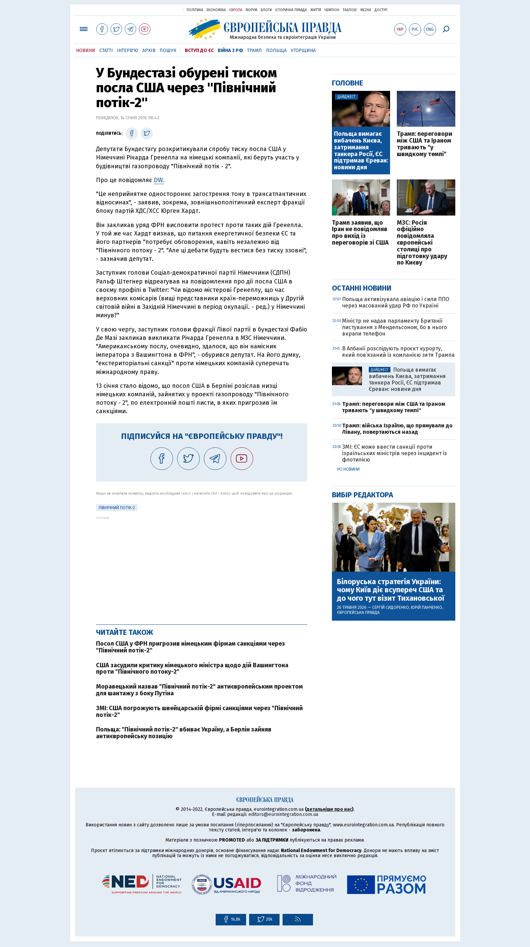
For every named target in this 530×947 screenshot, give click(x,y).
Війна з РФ (230, 50)
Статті (106, 50)
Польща (276, 50)
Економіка (216, 10)
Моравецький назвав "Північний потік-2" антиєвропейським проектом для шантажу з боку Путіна (199, 690)
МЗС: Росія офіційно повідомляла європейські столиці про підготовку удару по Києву (422, 243)
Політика (195, 10)
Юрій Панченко (426, 607)
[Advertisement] (201, 567)
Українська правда (161, 9)
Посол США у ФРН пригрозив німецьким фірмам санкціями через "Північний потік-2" (190, 647)
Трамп (254, 50)
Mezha (365, 10)
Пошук (168, 50)
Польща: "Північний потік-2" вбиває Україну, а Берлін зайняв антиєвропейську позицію (183, 733)
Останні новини (361, 288)
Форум (251, 10)
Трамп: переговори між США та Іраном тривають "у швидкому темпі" (424, 144)
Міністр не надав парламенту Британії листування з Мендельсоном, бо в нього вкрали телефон (394, 327)
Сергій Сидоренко (390, 607)
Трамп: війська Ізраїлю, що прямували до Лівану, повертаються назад (397, 428)
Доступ (381, 10)
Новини (85, 50)
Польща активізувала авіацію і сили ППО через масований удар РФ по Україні (395, 302)
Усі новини (348, 469)
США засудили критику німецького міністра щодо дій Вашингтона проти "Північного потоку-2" (192, 669)
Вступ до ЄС (199, 50)
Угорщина (303, 50)
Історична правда (291, 10)
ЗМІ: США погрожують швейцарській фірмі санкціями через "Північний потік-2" (199, 711)
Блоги (266, 10)
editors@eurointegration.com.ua (283, 814)
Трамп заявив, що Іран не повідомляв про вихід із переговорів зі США (360, 233)
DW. (159, 180)
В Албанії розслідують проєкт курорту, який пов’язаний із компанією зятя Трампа (398, 351)
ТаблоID (350, 10)
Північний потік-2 (117, 507)
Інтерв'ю (127, 50)
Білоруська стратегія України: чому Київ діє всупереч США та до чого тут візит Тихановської (390, 590)
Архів (148, 50)
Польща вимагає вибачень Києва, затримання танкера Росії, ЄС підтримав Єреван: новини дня (361, 151)
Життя (315, 10)
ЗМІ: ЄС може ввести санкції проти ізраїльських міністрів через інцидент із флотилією (394, 453)
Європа (235, 10)
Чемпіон (331, 10)
